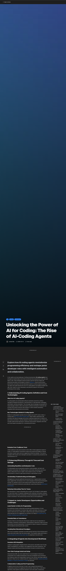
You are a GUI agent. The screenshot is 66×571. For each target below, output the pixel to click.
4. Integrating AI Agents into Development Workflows (58, 456)
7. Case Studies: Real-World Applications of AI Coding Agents (58, 490)
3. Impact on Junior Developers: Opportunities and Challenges (58, 440)
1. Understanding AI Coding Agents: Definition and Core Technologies (58, 408)
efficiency (32, 382)
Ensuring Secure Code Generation (59, 479)
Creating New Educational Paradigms (58, 452)
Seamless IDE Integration (58, 460)
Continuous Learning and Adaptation (58, 523)
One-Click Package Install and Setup (59, 463)
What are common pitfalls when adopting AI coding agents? (59, 543)
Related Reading (58, 553)
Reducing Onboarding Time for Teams (59, 436)
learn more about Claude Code (21, 416)
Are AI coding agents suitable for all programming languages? (59, 533)
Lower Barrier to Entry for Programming (58, 444)
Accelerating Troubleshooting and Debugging (58, 431)
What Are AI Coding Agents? (59, 411)
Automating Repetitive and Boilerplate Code (58, 427)
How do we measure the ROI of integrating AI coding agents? (59, 549)
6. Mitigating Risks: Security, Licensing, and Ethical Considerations (58, 475)
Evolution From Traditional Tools (58, 419)
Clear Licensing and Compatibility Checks (59, 483)
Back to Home (7, 2)
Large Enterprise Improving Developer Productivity (58, 499)
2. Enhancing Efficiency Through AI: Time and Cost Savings (58, 423)
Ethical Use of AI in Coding (59, 486)
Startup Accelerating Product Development (59, 494)
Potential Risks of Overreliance (59, 448)
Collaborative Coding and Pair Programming (58, 467)
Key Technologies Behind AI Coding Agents (59, 415)
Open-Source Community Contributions (58, 504)
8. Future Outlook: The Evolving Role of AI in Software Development (58, 509)
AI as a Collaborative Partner (58, 519)
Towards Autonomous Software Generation (58, 513)
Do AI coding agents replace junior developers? (59, 539)
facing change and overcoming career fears (17, 535)
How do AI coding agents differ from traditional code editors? (59, 528)
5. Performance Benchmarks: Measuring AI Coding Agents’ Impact (58, 471)
